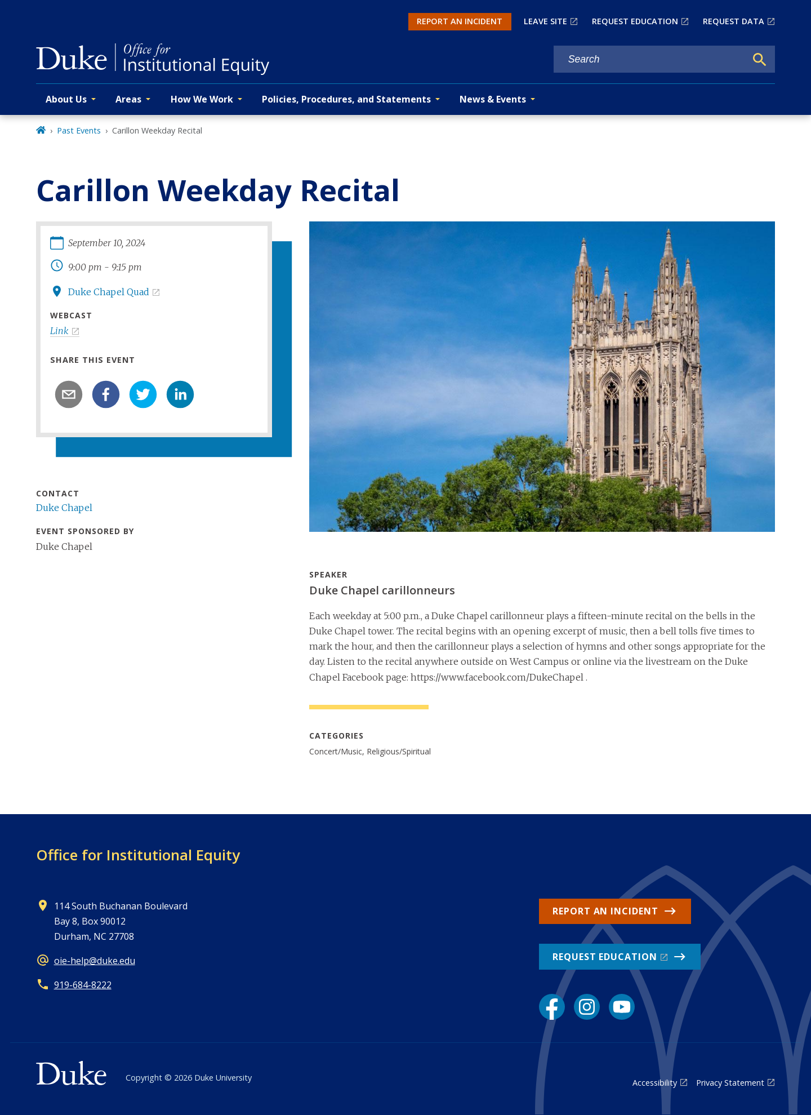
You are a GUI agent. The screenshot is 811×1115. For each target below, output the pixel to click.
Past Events (79, 130)
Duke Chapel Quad (108, 291)
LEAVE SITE (545, 21)
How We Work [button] (202, 99)
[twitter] (143, 394)
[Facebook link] (552, 1007)
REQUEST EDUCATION (635, 21)
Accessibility (654, 1082)
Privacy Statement (730, 1082)
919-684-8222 (83, 985)
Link (59, 330)
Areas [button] (128, 99)
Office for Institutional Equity (138, 855)
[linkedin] (180, 394)
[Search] (759, 59)
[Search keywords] (650, 59)
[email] (69, 394)
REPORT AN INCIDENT (459, 21)
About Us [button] (66, 99)
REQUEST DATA (733, 21)
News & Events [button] (493, 99)
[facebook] (106, 394)
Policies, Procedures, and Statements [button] (346, 99)
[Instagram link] (587, 1007)
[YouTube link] (622, 1007)
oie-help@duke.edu (94, 960)
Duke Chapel (64, 507)
